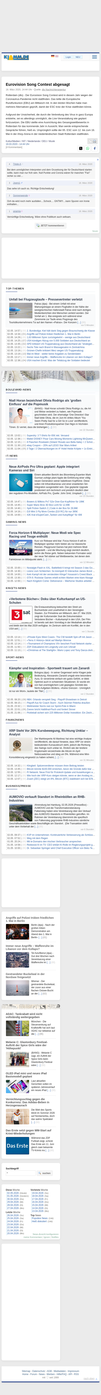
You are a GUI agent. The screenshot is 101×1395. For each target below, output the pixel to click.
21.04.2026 (13, 1230)
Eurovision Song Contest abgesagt (38, 84)
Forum (33, 1374)
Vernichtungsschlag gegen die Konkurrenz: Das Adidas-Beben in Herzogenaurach (27, 1102)
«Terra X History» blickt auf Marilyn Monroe (49, 640)
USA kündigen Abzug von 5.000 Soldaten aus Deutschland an (58, 340)
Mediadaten (60, 1371)
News (42, 1374)
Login (68, 57)
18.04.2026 (38, 1196)
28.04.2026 (13, 1205)
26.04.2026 (13, 1215)
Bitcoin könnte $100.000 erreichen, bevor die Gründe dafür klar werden (63, 769)
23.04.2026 (13, 1224)
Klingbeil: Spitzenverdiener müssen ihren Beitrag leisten (55, 765)
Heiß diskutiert (39, 1221)
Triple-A (17, 164)
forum (95, 231)
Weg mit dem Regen (37, 838)
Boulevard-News (18, 389)
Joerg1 (16, 183)
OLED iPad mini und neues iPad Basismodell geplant (26, 1075)
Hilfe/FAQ (61, 1374)
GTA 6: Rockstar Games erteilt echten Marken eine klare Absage (60, 577)
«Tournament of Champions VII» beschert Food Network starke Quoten (63, 643)
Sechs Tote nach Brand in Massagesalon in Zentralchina (55, 347)
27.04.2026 (13, 1208)
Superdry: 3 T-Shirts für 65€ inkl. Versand (48, 435)
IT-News (12, 455)
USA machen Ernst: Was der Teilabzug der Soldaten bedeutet (58, 360)
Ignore (47, 1237)
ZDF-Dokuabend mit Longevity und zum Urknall (51, 647)
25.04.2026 (13, 1218)
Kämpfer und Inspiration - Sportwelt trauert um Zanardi (49, 668)
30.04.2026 (13, 1199)
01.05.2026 (13, 1196)
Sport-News (15, 657)
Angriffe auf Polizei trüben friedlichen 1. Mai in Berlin (53, 334)
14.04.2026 (38, 1208)
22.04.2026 (13, 1227)
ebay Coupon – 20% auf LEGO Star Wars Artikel (52, 445)
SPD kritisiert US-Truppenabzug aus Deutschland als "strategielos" (61, 344)
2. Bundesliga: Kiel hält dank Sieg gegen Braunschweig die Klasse (61, 330)
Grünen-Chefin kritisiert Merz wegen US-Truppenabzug (55, 350)
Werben (51, 1374)
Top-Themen (15, 288)
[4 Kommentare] (14, 147)
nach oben (89, 1378)
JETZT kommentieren (50, 225)
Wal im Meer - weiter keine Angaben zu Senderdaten (54, 353)
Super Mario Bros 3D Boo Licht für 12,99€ (48, 505)
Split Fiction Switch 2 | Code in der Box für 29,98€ (52, 508)
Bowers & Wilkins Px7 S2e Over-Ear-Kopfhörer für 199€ (55, 501)
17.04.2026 (38, 1199)
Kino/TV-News (16, 588)
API (70, 1374)
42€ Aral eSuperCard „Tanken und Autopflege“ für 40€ (54, 514)
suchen (44, 1173)
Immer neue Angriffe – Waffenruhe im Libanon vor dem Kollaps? (60, 357)
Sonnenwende (20, 195)
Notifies (55, 1237)
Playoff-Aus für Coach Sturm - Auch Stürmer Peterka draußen (58, 702)
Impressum (73, 1371)
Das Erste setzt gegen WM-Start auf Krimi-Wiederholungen (28, 1132)
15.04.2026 (38, 1205)
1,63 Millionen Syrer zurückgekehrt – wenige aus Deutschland (58, 337)
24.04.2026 (13, 1221)
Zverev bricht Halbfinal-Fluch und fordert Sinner (51, 709)
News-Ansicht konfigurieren (46, 1234)
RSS (76, 1374)
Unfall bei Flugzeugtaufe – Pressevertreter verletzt (45, 299)
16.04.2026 (38, 1202)
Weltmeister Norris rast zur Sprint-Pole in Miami (51, 706)
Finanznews (15, 719)
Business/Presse (18, 785)
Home (25, 1374)
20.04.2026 (13, 1233)
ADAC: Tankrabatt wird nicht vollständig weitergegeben (24, 1015)
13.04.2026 (38, 1211)
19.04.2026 (38, 1193)
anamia (17, 211)
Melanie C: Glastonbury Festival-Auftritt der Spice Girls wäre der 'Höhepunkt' (27, 1045)
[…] (79, 322)
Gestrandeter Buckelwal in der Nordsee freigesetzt (25, 975)
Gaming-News (16, 521)
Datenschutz (38, 1371)
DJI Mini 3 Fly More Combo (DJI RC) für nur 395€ (52, 511)
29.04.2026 (13, 1202)
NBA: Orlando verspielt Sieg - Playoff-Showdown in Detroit (57, 699)
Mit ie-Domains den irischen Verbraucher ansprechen (54, 841)
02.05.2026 (13, 1193)
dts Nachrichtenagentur (54, 89)
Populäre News (40, 1218)
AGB (49, 1371)
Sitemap (26, 1371)
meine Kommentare (33, 1237)
